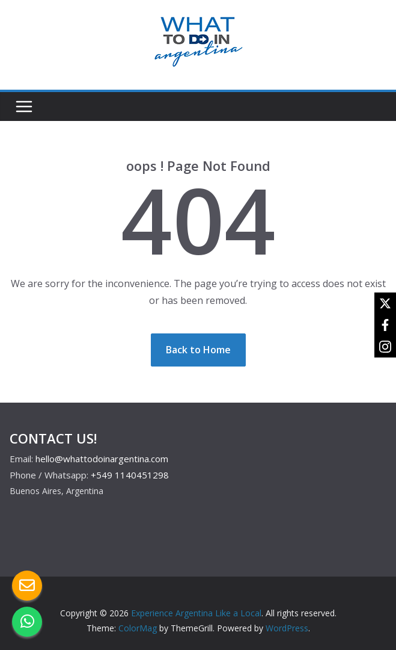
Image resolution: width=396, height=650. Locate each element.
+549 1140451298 (130, 475)
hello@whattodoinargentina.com (101, 459)
